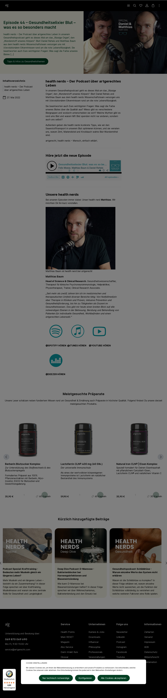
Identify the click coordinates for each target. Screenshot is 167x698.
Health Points (68, 632)
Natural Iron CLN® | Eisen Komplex (136, 464)
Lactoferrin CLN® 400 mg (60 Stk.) (82, 464)
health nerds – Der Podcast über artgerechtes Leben (18, 88)
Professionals (95, 652)
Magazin (65, 642)
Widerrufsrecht (151, 657)
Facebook (121, 652)
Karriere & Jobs (96, 632)
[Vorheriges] (3, 457)
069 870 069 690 (16, 639)
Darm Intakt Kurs (69, 652)
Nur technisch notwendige (57, 678)
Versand (148, 637)
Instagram (121, 647)
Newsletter (122, 632)
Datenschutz (150, 652)
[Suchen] (134, 5)
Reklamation (150, 662)
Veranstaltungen (97, 657)
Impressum (149, 642)
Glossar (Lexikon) (65, 659)
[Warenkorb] (153, 5)
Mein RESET (67, 637)
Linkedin (120, 637)
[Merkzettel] (141, 5)
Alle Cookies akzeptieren (112, 678)
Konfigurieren (85, 678)
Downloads (94, 637)
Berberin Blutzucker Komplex (22, 464)
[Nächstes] (163, 457)
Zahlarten (149, 632)
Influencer (94, 642)
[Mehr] (159, 5)
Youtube (120, 657)
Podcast (120, 642)
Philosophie (94, 647)
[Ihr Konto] (147, 5)
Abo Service (67, 647)
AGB (146, 647)
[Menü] (128, 5)
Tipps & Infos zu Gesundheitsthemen (26, 61)
